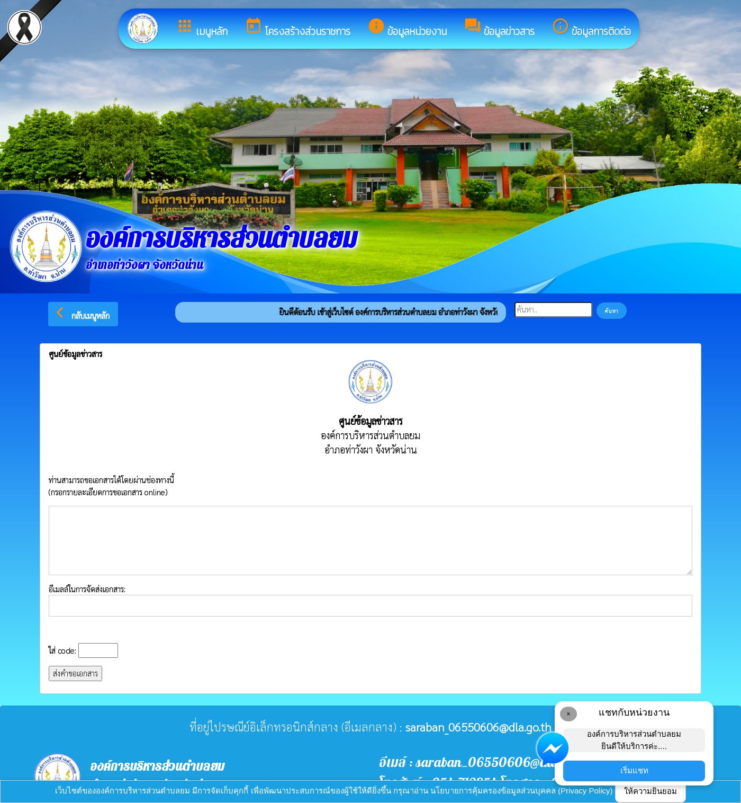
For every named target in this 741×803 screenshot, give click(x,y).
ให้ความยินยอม (650, 791)
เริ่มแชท (634, 770)
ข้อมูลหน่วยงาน (407, 28)
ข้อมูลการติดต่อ (591, 28)
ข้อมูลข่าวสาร (499, 28)
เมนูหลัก (202, 28)
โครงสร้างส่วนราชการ (297, 28)
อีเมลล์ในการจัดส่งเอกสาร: (370, 600)
